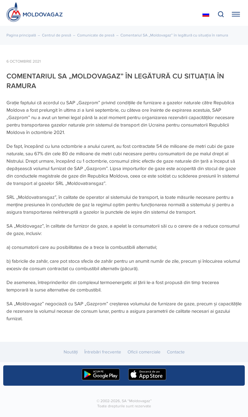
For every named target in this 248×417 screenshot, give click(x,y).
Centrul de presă (56, 35)
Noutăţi (71, 352)
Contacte (176, 352)
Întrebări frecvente (102, 352)
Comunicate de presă (95, 35)
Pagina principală (21, 35)
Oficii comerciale (144, 352)
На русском (205, 14)
